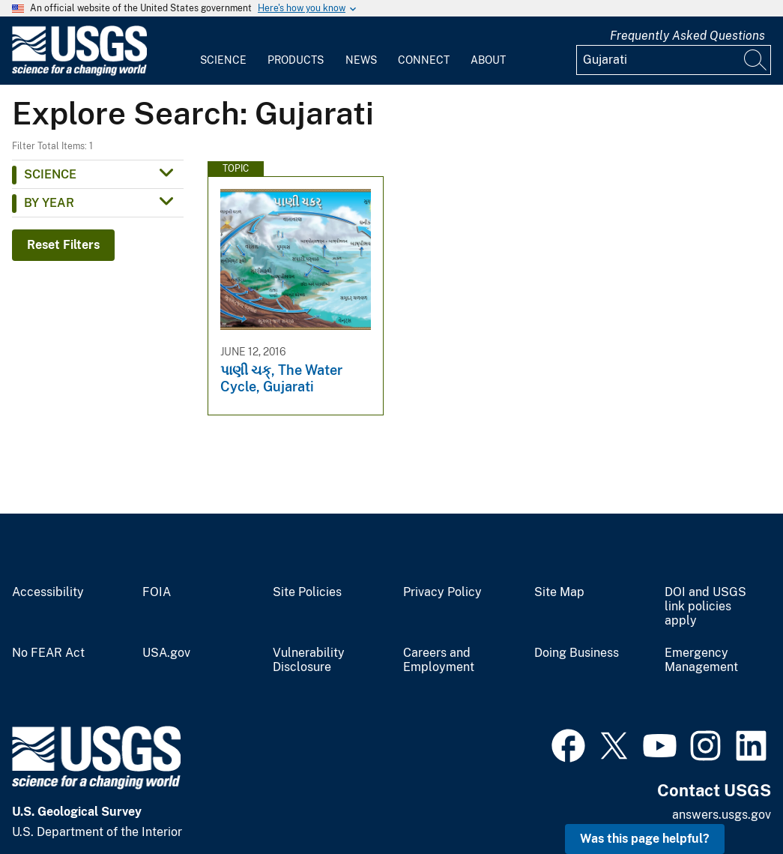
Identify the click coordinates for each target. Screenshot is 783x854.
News (361, 60)
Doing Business (576, 653)
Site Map (559, 592)
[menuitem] (223, 50)
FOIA (156, 592)
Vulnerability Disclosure (309, 660)
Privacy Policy (442, 592)
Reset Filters (63, 245)
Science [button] (50, 174)
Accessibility (48, 592)
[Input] (673, 60)
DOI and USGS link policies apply (705, 607)
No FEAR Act (48, 653)
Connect (424, 60)
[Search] (756, 60)
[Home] (79, 72)
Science (223, 60)
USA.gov (166, 653)
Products (295, 60)
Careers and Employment (438, 660)
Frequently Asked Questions (687, 35)
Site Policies (307, 592)
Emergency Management (701, 660)
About (488, 60)
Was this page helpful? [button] (645, 839)
